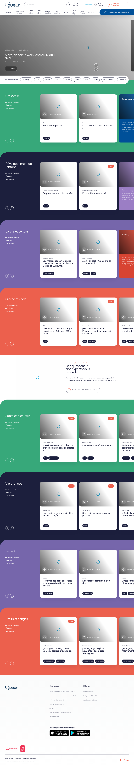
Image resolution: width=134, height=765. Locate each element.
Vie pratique (57, 13)
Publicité (91, 13)
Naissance (46, 138)
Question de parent (53, 458)
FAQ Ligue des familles (57, 704)
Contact (52, 708)
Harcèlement (92, 341)
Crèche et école (39, 12)
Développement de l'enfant (20, 13)
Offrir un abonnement (57, 700)
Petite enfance (126, 458)
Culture (93, 273)
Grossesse (8, 13)
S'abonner (88, 4)
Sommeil (46, 206)
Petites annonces (55, 717)
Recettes (90, 458)
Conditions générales (29, 758)
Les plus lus (9, 108)
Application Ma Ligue (90, 700)
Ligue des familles (48, 593)
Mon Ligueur (9, 758)
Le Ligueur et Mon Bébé (90, 696)
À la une (8, 105)
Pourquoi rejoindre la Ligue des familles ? (63, 696)
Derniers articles (12, 102)
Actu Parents (82, 13)
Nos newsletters (88, 692)
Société (66, 13)
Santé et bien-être (48, 13)
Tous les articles (75, 4)
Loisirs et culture (31, 12)
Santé (84, 458)
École (45, 341)
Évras (45, 458)
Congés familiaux (60, 661)
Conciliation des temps (49, 661)
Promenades (86, 273)
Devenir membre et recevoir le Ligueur (62, 692)
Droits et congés (74, 12)
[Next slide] (96, 69)
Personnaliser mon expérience (116, 12)
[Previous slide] (96, 65)
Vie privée (18, 758)
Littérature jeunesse (48, 273)
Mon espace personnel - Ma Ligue (60, 712)
